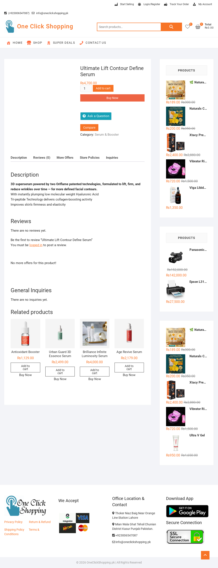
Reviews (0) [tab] (41, 158)
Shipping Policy (14, 529)
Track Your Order (176, 4)
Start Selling (124, 4)
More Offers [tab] (65, 158)
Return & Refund (40, 522)
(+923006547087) (17, 13)
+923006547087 (125, 535)
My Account (202, 4)
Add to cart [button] (25, 367)
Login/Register (148, 4)
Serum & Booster (107, 135)
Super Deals (61, 43)
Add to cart (103, 88)
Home (14, 43)
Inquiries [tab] (112, 158)
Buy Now (112, 98)
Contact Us (92, 43)
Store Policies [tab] (90, 158)
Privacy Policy (13, 522)
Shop (34, 43)
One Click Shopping (45, 26)
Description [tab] (19, 158)
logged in (35, 245)
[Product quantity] (86, 88)
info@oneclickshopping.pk (50, 13)
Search (171, 27)
